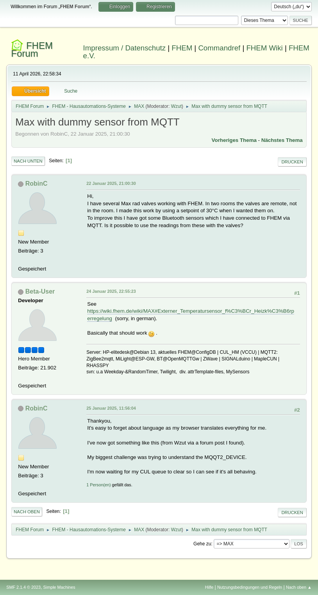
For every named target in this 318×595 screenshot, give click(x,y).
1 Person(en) (98, 484)
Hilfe (209, 587)
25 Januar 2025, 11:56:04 (111, 408)
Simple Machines (59, 587)
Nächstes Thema (282, 140)
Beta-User (40, 291)
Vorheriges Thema (234, 140)
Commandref (219, 48)
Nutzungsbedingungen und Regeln (249, 587)
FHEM (182, 48)
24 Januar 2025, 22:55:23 (111, 291)
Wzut (176, 106)
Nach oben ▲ (299, 587)
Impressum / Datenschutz (124, 48)
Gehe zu (202, 544)
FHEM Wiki (264, 48)
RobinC (36, 183)
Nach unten (28, 161)
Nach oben (27, 511)
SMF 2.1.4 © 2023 (23, 587)
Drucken (292, 162)
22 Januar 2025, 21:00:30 (111, 183)
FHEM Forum (32, 49)
